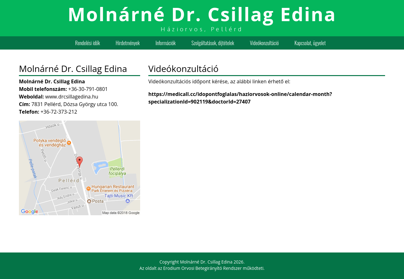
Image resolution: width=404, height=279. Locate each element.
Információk (166, 43)
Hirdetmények (128, 43)
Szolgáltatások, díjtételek (213, 43)
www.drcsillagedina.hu (71, 96)
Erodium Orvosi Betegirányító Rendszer (202, 268)
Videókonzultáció (264, 43)
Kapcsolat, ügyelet (310, 43)
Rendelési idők (87, 43)
